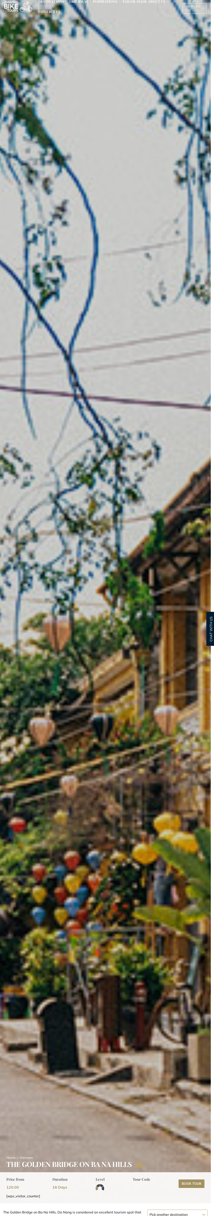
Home (11, 1157)
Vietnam (26, 1157)
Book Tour (191, 1184)
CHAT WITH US (211, 629)
